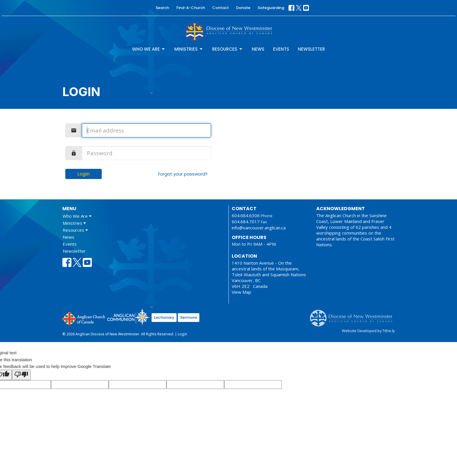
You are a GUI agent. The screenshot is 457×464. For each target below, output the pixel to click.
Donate (243, 7)
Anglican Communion (128, 317)
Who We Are (149, 49)
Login (84, 174)
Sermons (188, 317)
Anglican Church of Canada (84, 318)
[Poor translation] (21, 375)
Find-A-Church (190, 7)
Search (162, 7)
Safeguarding (271, 7)
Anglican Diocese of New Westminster (353, 315)
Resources (227, 49)
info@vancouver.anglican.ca (259, 228)
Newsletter (311, 49)
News (258, 49)
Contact (220, 7)
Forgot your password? (183, 174)
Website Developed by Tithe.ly (368, 330)
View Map (241, 292)
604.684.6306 (246, 215)
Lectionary (164, 317)
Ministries (188, 49)
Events (281, 49)
